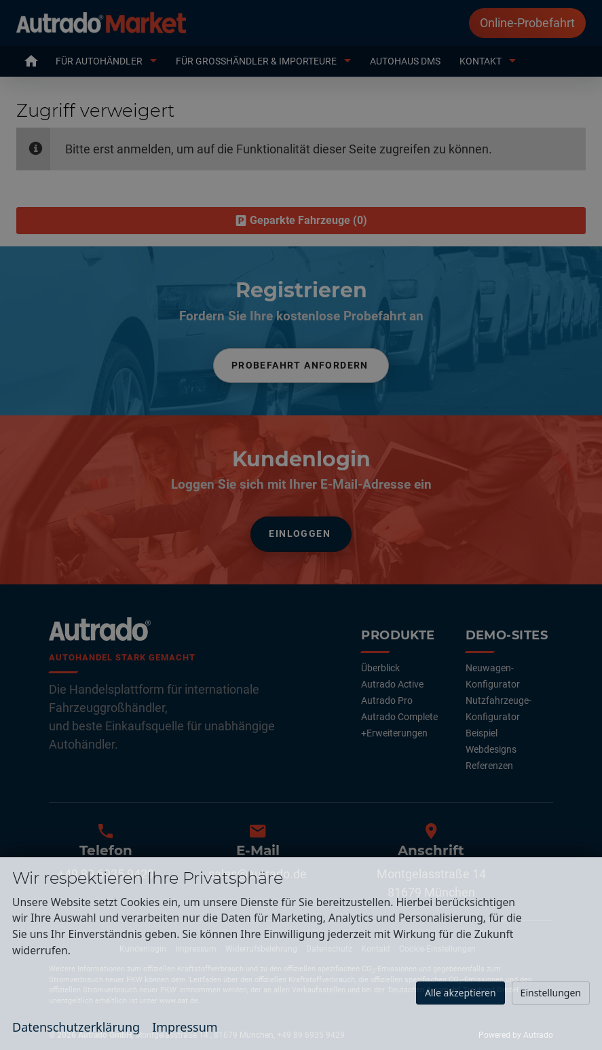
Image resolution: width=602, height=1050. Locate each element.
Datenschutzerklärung (76, 1027)
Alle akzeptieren (460, 992)
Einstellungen (551, 992)
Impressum (184, 1027)
